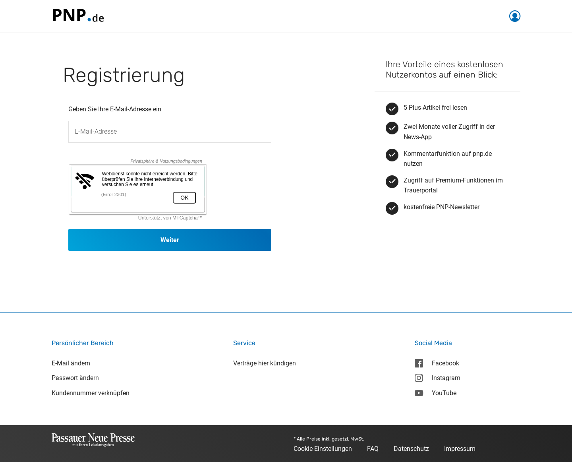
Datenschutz (411, 448)
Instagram (437, 378)
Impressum (459, 448)
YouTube (435, 393)
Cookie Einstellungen (323, 448)
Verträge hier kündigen (264, 363)
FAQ (373, 448)
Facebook (437, 363)
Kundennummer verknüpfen (90, 393)
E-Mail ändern (71, 363)
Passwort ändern (75, 378)
